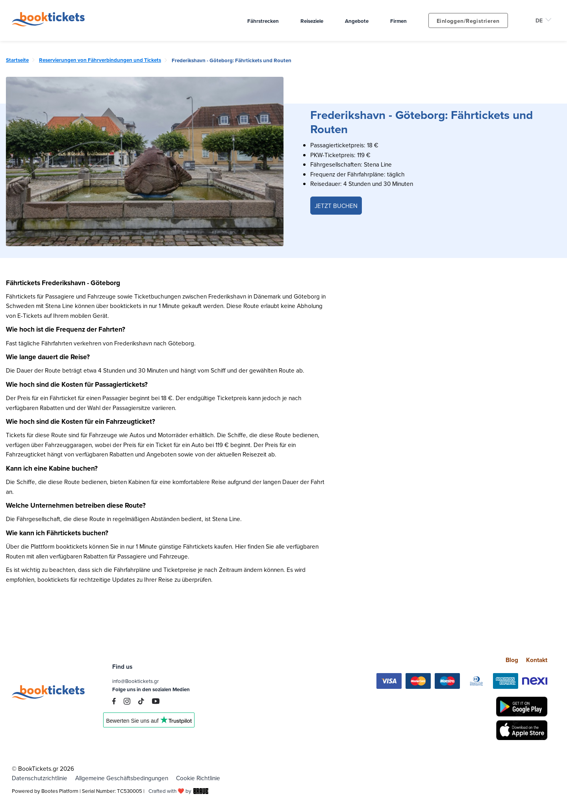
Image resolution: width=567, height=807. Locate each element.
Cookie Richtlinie (198, 778)
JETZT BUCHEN (336, 205)
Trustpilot (149, 722)
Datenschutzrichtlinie (39, 778)
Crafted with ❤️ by (178, 790)
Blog (512, 659)
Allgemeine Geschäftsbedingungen (121, 778)
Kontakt (536, 659)
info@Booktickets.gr (135, 681)
